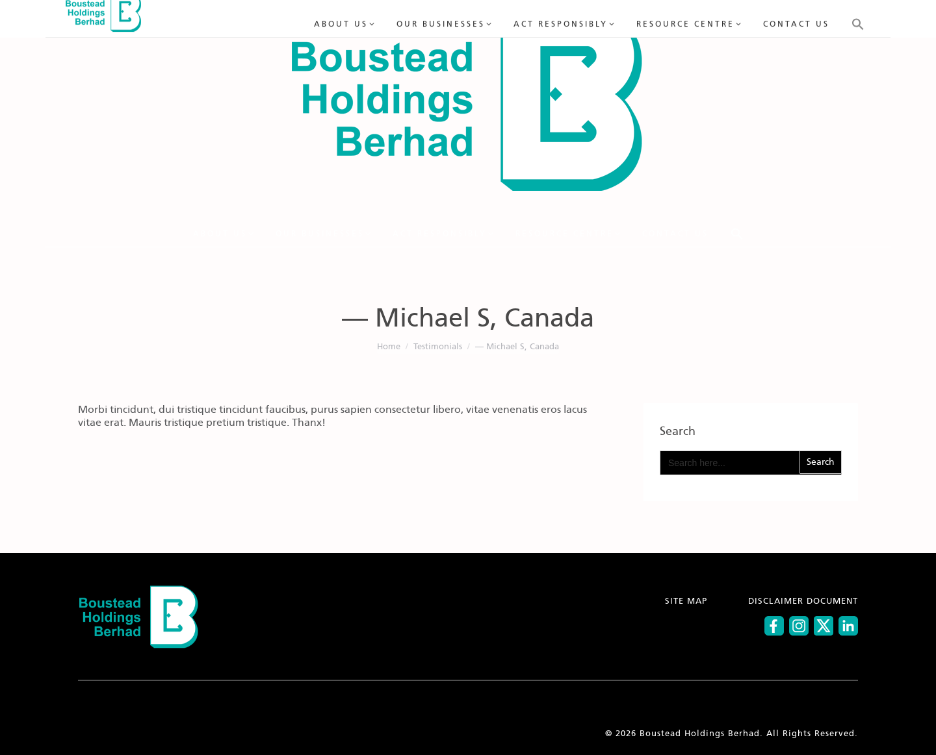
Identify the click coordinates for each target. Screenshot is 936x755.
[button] (737, 234)
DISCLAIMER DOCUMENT (803, 601)
